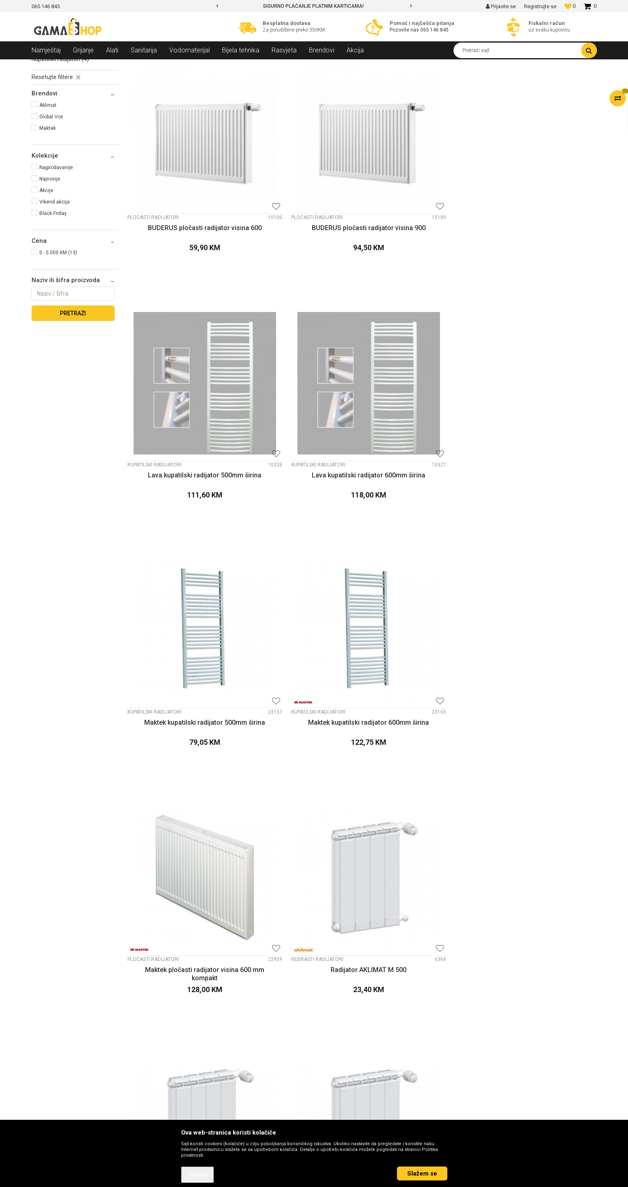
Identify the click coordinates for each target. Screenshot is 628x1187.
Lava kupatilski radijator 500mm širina (421, 247)
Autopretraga (345, 81)
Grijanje (103, 65)
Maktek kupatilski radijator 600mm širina (302, 450)
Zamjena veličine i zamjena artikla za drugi (377, 1053)
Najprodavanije (56, 227)
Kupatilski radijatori (60, 118)
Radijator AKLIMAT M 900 (302, 649)
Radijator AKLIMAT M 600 (182, 649)
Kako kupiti (336, 1011)
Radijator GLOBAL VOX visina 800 (541, 653)
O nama (189, 989)
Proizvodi (76, 65)
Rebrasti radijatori (59, 109)
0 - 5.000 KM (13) (58, 312)
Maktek (47, 187)
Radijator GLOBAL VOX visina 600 (421, 653)
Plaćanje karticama (347, 1032)
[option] (314, 6)
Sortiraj (380, 81)
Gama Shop (44, 65)
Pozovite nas (405, 30)
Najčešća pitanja (343, 1096)
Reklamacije (338, 1064)
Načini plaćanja (341, 1021)
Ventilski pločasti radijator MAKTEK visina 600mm (183, 856)
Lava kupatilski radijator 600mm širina (541, 247)
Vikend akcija (54, 261)
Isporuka (333, 1043)
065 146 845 (434, 30)
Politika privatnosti (346, 1000)
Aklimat (48, 164)
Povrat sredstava (344, 1075)
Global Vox (51, 176)
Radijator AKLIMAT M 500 (541, 446)
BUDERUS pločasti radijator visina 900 (302, 247)
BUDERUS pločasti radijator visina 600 (183, 247)
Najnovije (49, 238)
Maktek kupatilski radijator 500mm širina (182, 450)
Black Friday (53, 273)
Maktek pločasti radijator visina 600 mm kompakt (421, 450)
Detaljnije (197, 1175)
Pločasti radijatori (58, 100)
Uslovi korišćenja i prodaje (355, 989)
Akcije (46, 250)
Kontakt (189, 1000)
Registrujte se (540, 6)
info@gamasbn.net (61, 1043)
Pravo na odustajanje (349, 1085)
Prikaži (511, 81)
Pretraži (73, 372)
